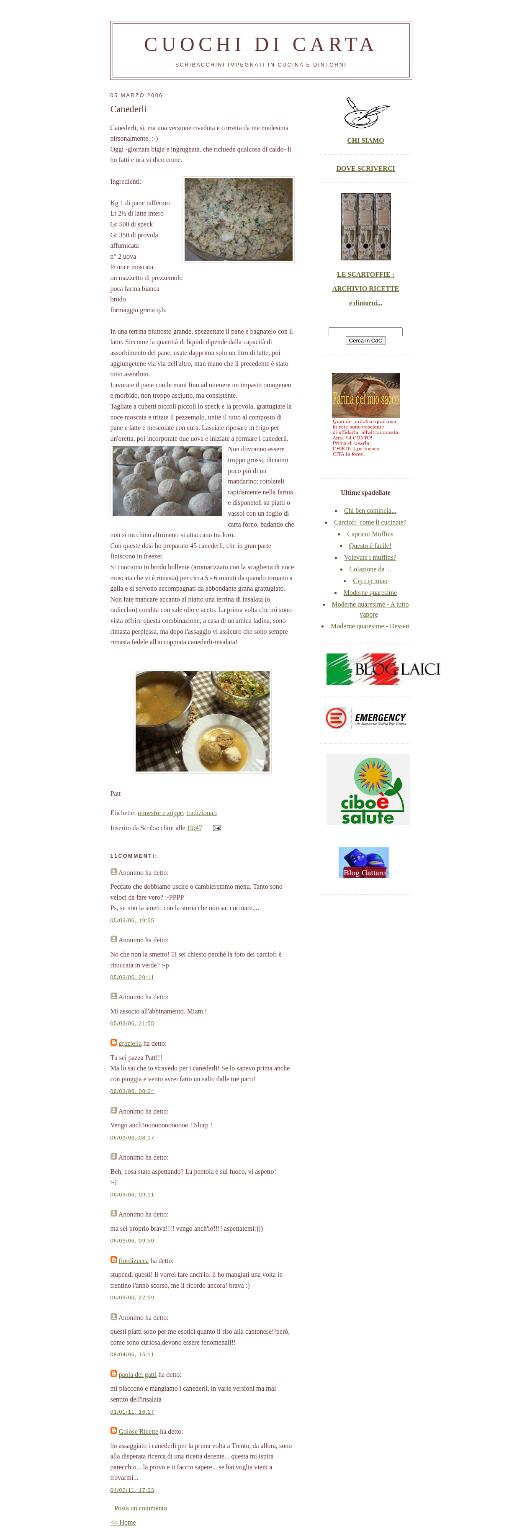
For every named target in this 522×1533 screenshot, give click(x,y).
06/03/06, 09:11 (132, 1195)
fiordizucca (134, 1260)
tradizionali (201, 812)
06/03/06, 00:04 (132, 1091)
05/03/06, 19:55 (132, 920)
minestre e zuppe (160, 812)
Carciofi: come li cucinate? (370, 522)
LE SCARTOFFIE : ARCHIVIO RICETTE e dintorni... (365, 288)
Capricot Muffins (370, 534)
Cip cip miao (370, 580)
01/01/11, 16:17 (132, 1412)
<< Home (123, 1522)
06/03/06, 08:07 (132, 1138)
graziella (130, 1043)
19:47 (194, 827)
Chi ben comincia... (370, 510)
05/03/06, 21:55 (132, 1023)
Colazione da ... (370, 569)
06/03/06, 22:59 (132, 1298)
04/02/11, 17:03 (132, 1490)
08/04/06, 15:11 (132, 1355)
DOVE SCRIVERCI (365, 168)
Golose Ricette (139, 1431)
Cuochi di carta (261, 44)
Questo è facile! (370, 545)
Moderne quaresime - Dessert (370, 626)
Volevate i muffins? (370, 557)
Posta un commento (140, 1508)
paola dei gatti (138, 1374)
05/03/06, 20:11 (132, 977)
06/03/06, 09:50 (132, 1241)
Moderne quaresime (370, 592)
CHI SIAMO (365, 140)
